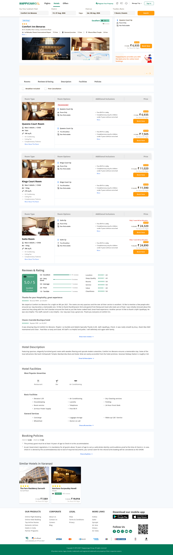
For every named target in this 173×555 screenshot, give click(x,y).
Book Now (146, 46)
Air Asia (95, 525)
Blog (50, 525)
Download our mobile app (129, 512)
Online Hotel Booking (33, 520)
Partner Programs (31, 531)
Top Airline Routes (32, 522)
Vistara (94, 528)
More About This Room (32, 144)
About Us (52, 517)
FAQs (71, 517)
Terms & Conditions (76, 520)
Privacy (71, 522)
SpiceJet (95, 522)
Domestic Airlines (31, 525)
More (24, 34)
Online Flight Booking (33, 517)
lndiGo (94, 517)
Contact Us (53, 520)
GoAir (94, 520)
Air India (95, 531)
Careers (52, 522)
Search (146, 13)
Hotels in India (30, 528)
